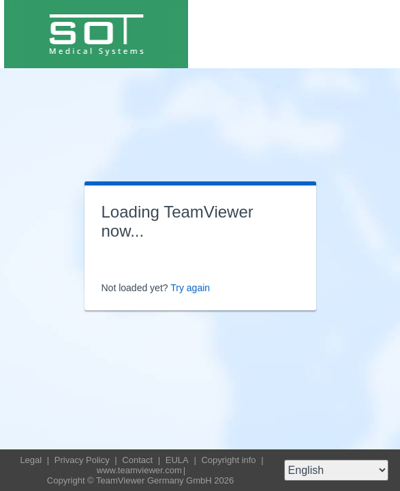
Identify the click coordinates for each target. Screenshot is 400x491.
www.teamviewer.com (139, 470)
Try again (190, 287)
